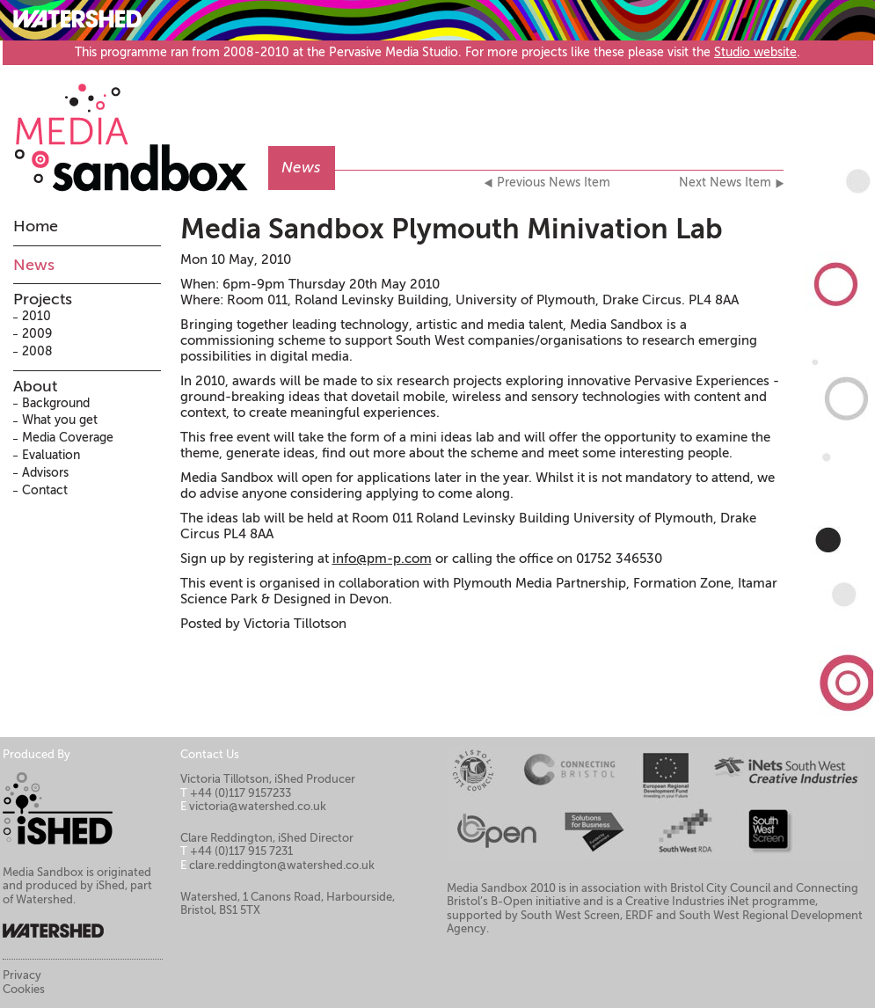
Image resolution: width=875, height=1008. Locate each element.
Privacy (22, 975)
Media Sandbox (140, 128)
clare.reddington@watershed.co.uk (282, 865)
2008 (37, 351)
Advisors (45, 472)
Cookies (24, 989)
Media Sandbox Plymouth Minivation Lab (451, 229)
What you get (60, 420)
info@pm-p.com (382, 558)
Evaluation (51, 455)
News (34, 265)
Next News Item (725, 183)
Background (56, 403)
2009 (37, 333)
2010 (36, 316)
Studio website (755, 52)
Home (35, 226)
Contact (45, 490)
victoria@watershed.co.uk (257, 806)
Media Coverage (67, 437)
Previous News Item (553, 183)
